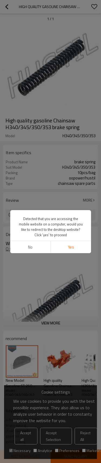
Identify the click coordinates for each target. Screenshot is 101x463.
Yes (71, 247)
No (30, 247)
